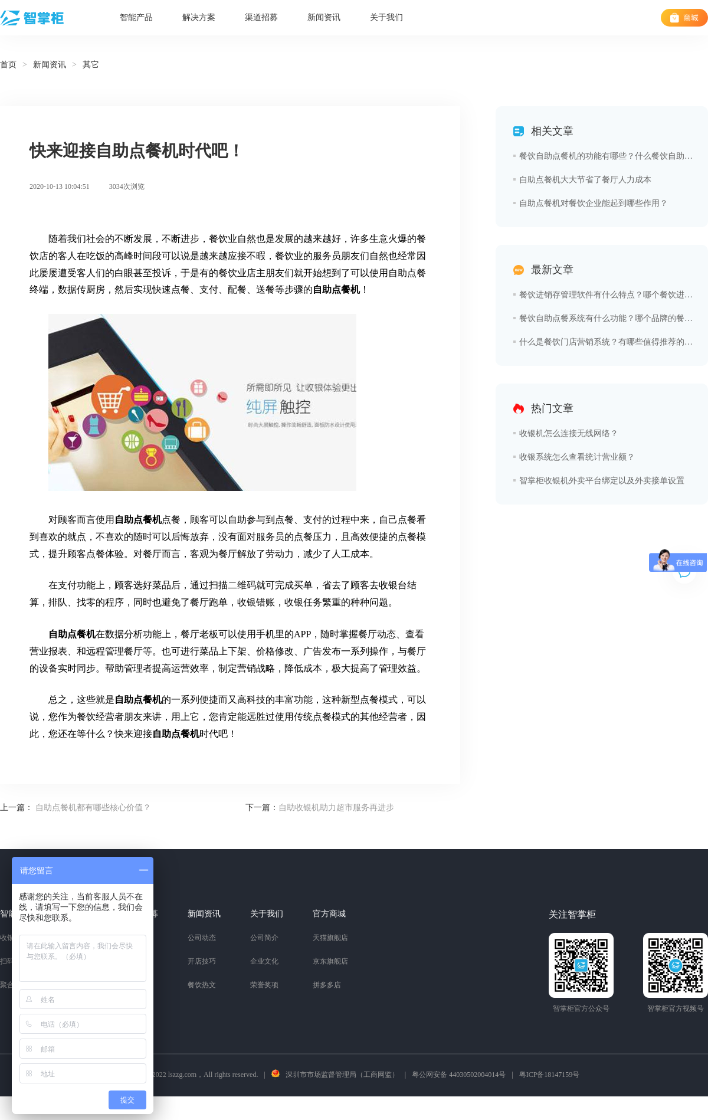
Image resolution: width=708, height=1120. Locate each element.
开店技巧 (202, 961)
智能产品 (136, 17)
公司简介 (264, 938)
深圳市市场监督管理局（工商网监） (342, 1074)
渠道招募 (261, 17)
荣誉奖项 (264, 985)
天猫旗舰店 (330, 938)
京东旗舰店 (330, 961)
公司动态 (202, 938)
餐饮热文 (202, 985)
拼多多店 (327, 985)
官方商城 (329, 913)
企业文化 (264, 961)
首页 (8, 64)
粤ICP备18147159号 (549, 1074)
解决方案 (198, 17)
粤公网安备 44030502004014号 (459, 1074)
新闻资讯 (323, 17)
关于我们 (386, 17)
